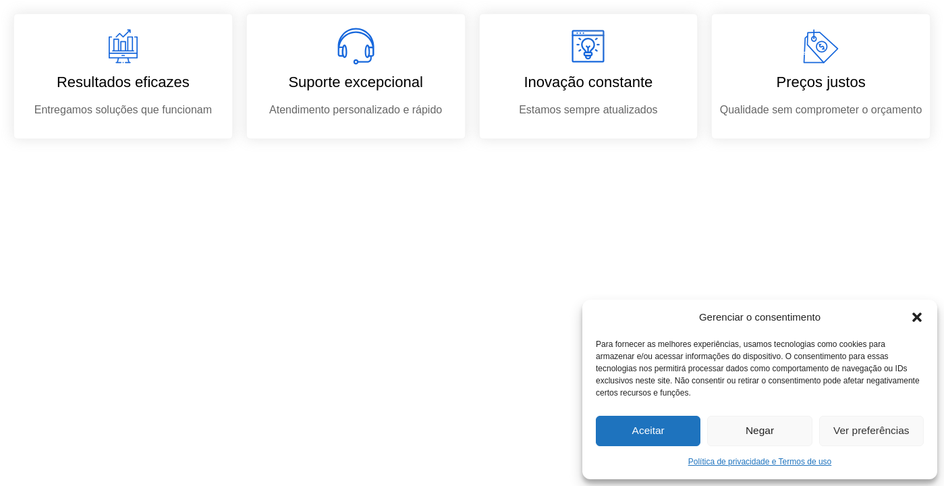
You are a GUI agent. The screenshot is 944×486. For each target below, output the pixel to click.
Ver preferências (871, 431)
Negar (760, 431)
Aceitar (648, 431)
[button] (917, 317)
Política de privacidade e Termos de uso (760, 461)
